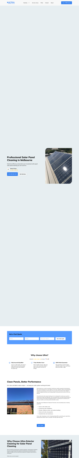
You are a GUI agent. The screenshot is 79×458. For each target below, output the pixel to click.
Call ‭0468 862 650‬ (12, 174)
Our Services (23, 174)
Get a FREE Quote (67, 2)
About (52, 2)
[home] (11, 3)
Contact (47, 2)
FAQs (42, 2)
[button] (26, 2)
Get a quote (40, 425)
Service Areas (35, 2)
